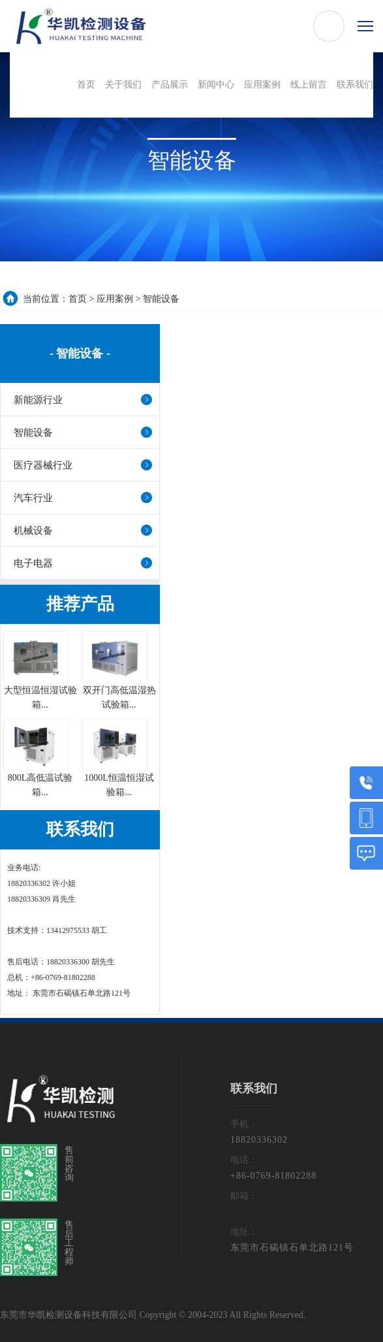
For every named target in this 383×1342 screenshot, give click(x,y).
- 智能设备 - (80, 353)
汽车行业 (33, 498)
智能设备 (161, 299)
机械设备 (33, 530)
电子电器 (33, 563)
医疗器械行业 (43, 465)
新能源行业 (38, 400)
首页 (78, 299)
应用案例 (115, 299)
